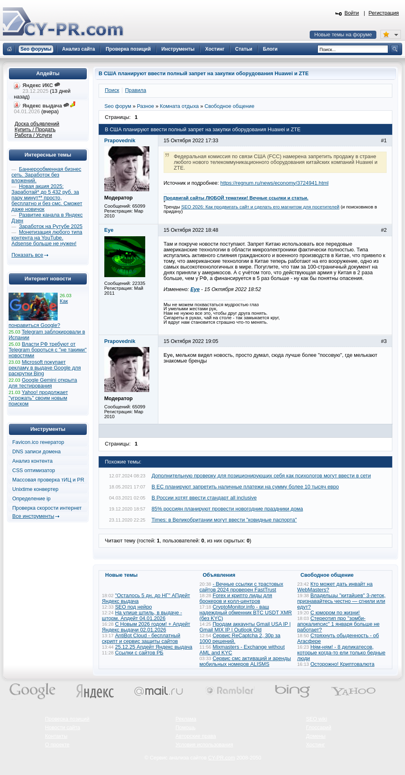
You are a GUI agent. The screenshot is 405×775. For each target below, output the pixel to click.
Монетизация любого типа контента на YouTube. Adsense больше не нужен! (46, 237)
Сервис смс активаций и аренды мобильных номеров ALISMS (245, 661)
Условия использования (204, 745)
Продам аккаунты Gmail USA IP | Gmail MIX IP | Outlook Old (245, 627)
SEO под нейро (133, 607)
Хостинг (315, 745)
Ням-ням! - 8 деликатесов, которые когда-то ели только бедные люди (341, 652)
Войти (351, 13)
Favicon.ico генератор (38, 442)
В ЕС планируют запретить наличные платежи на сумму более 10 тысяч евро (245, 487)
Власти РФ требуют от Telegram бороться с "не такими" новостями (48, 349)
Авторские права (196, 736)
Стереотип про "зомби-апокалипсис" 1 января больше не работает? (338, 624)
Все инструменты (33, 516)
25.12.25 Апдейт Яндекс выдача (153, 647)
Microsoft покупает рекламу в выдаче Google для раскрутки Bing (45, 367)
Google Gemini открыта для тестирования (43, 383)
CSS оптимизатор (33, 470)
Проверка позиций (67, 719)
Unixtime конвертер (35, 489)
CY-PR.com (221, 758)
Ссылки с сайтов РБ (139, 653)
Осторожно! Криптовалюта (342, 664)
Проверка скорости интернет (47, 508)
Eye (195, 289)
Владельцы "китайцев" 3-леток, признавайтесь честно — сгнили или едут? (341, 601)
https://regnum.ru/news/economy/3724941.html (274, 183)
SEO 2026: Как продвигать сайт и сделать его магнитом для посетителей (260, 206)
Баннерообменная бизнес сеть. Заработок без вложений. (46, 175)
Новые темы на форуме (343, 35)
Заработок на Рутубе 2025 (50, 226)
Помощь (186, 727)
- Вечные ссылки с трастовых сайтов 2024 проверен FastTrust (242, 587)
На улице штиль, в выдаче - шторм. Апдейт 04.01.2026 (142, 615)
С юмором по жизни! (335, 613)
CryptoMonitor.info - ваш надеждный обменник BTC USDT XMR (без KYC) (246, 612)
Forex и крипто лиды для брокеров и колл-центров (236, 598)
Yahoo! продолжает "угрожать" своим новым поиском (38, 398)
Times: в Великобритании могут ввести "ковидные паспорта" (224, 520)
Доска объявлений (37, 124)
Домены (316, 736)
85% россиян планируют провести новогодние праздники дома (227, 509)
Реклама (186, 719)
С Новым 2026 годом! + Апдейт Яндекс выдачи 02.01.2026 (146, 627)
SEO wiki (316, 719)
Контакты (56, 736)
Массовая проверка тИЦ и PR (48, 480)
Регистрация (384, 13)
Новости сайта (62, 727)
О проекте (57, 745)
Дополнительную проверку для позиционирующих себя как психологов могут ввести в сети (261, 476)
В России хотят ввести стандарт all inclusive (204, 498)
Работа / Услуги (33, 135)
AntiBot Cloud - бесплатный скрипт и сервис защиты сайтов (141, 638)
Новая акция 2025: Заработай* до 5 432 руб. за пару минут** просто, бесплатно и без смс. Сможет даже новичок (46, 198)
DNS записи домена (36, 452)
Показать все (27, 255)
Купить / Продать (35, 129)
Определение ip (31, 499)
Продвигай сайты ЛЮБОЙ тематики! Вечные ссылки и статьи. (236, 197)
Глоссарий (318, 727)
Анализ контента (32, 461)
